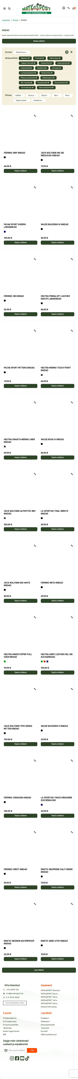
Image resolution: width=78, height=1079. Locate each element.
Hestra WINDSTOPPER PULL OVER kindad (18, 655)
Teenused (45, 1028)
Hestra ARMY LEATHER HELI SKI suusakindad (57, 655)
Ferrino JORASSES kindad (17, 797)
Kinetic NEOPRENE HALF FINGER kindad (57, 870)
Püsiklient (45, 1018)
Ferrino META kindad (52, 583)
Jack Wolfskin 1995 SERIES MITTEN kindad (18, 727)
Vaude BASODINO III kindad (54, 224)
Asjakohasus (22, 52)
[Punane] (45, 661)
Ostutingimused (9, 1021)
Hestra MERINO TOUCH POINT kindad (56, 369)
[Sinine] (5, 232)
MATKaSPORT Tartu (49, 1000)
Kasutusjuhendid (48, 1025)
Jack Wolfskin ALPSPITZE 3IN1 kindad (20, 512)
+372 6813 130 (12, 990)
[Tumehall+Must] (5, 157)
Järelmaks (7, 1028)
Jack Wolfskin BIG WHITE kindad (17, 584)
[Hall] (42, 375)
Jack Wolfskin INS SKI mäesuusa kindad (52, 154)
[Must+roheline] (42, 518)
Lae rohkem (39, 970)
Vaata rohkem (39, 41)
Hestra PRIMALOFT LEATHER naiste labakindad (55, 297)
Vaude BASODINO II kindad (54, 726)
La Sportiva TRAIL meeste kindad (54, 512)
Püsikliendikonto (9, 1018)
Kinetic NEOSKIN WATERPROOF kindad (19, 942)
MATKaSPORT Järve (49, 997)
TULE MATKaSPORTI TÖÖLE (14, 1003)
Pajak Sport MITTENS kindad (19, 368)
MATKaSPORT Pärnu (49, 1003)
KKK (4, 1035)
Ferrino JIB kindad (14, 296)
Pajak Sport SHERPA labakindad (15, 225)
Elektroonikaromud (48, 1035)
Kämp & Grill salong (48, 1007)
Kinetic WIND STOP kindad (54, 941)
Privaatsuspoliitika (10, 1025)
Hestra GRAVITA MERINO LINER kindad (19, 440)
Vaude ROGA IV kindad (52, 439)
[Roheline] (5, 661)
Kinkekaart (45, 1021)
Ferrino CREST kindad (15, 869)
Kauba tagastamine (11, 1031)
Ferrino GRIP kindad (14, 153)
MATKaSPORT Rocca (49, 994)
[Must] (42, 160)
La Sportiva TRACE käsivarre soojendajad (56, 799)
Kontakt (44, 1031)
